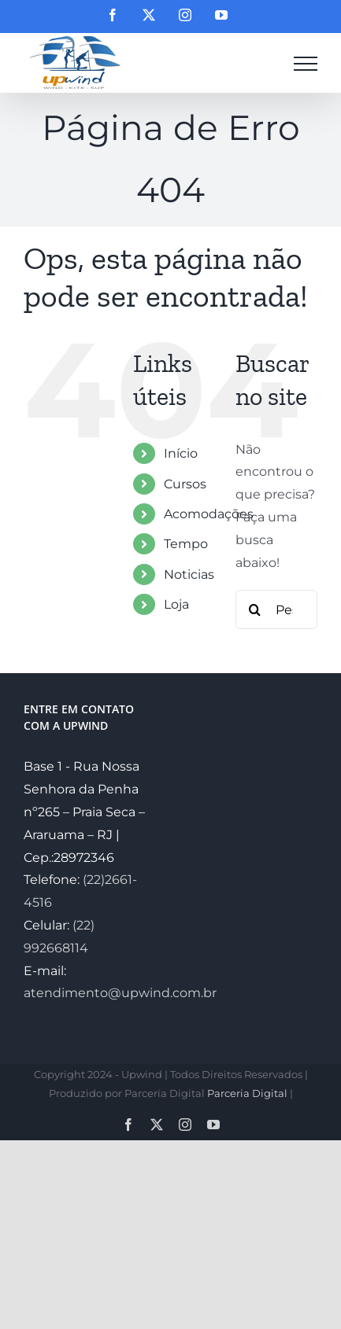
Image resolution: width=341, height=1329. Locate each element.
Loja (176, 604)
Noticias (189, 574)
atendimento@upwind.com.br (120, 992)
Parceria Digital (247, 1093)
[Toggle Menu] (306, 64)
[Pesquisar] (255, 609)
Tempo (186, 543)
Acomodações (209, 513)
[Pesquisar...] (276, 609)
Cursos (185, 484)
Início (181, 453)
